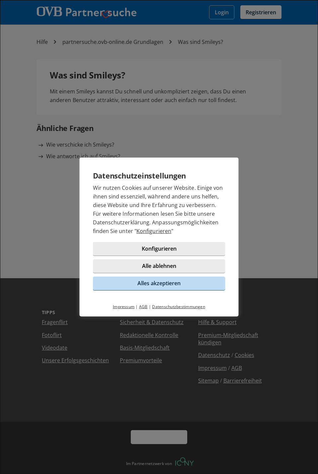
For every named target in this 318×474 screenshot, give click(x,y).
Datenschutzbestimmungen (178, 306)
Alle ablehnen (159, 266)
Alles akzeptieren (159, 283)
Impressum (123, 306)
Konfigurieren (153, 231)
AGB (143, 306)
